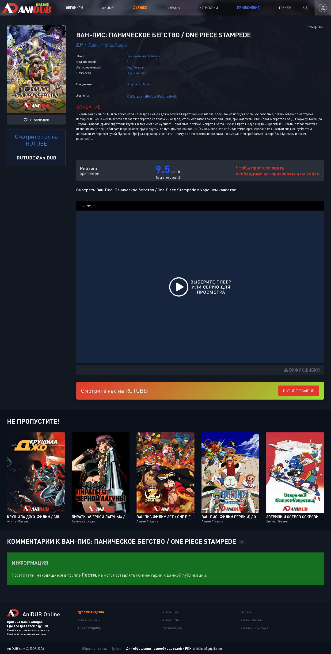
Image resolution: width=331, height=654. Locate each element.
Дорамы (173, 8)
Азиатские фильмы (254, 628)
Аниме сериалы (88, 620)
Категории (208, 8)
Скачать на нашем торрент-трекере (152, 95)
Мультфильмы (172, 628)
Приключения (137, 56)
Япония (93, 44)
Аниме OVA (170, 612)
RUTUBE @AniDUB (36, 157)
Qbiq (130, 84)
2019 (79, 44)
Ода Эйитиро (136, 67)
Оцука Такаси (136, 73)
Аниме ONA (170, 620)
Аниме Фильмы (116, 44)
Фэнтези (154, 56)
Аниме (108, 8)
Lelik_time (141, 84)
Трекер (285, 8)
